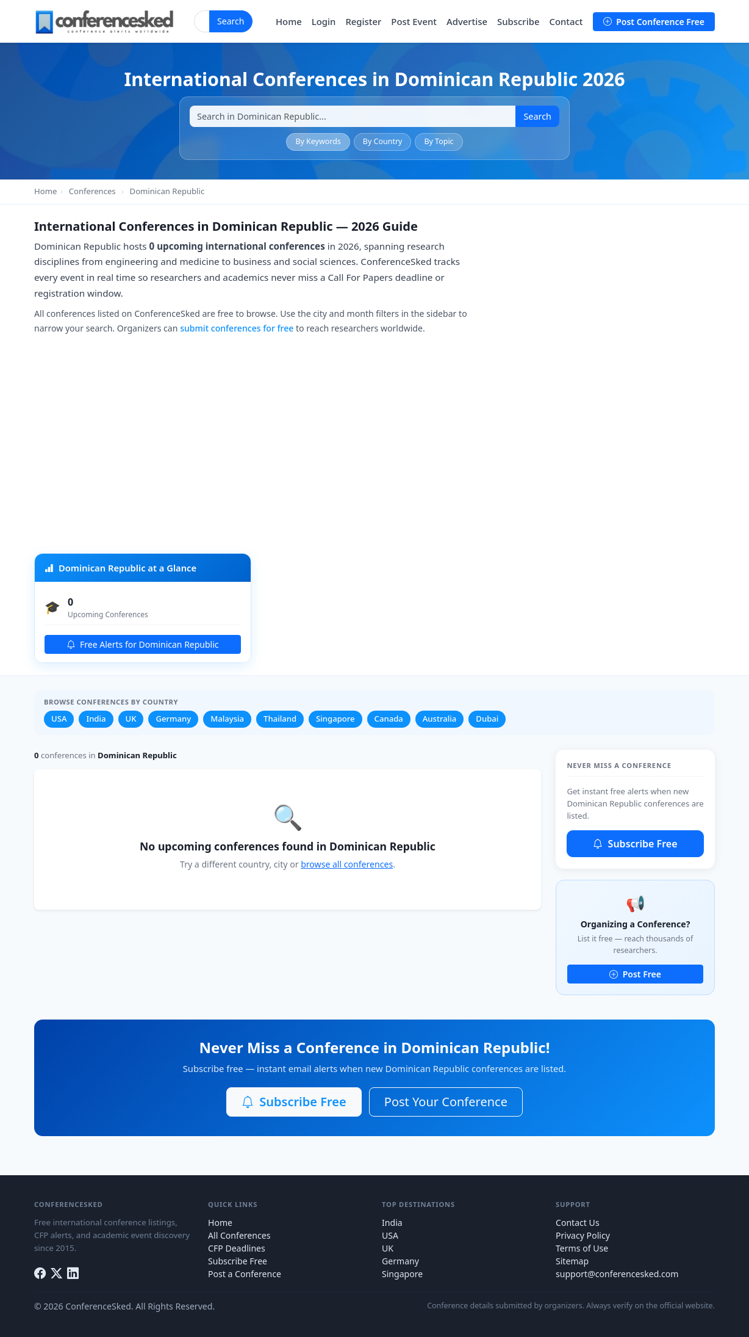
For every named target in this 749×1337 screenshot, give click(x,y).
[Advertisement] (374, 446)
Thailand (279, 718)
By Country (383, 141)
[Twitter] (56, 1273)
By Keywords (317, 141)
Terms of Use (582, 1248)
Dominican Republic (167, 191)
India (96, 718)
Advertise (466, 21)
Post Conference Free (653, 21)
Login (324, 21)
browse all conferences (347, 864)
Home (289, 21)
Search (231, 21)
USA (58, 718)
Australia (440, 718)
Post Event (414, 21)
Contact (565, 21)
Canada (389, 718)
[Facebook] (40, 1273)
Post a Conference (244, 1274)
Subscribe (518, 21)
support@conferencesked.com (617, 1274)
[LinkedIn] (73, 1273)
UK (131, 718)
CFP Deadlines (236, 1248)
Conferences (92, 191)
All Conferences (239, 1235)
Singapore (335, 718)
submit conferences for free (236, 328)
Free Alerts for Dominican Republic (142, 644)
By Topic (438, 141)
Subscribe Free (635, 843)
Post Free (635, 974)
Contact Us (578, 1222)
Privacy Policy (583, 1235)
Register (363, 21)
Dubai (487, 718)
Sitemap (572, 1261)
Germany (173, 718)
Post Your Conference (445, 1101)
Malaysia (227, 718)
